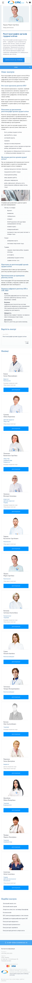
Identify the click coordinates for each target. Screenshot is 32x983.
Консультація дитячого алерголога (14, 930)
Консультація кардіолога (10, 921)
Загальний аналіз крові (10, 906)
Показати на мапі (6, 961)
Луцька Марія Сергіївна (11, 25)
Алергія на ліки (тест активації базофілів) (15, 909)
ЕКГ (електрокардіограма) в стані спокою (15, 915)
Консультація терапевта (10, 927)
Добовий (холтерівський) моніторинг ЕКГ (15, 918)
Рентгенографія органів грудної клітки (14, 336)
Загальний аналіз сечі (9, 903)
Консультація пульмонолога (11, 924)
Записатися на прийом (13, 60)
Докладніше (16, 389)
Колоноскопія (7, 912)
